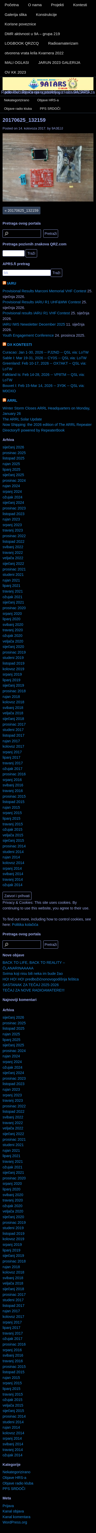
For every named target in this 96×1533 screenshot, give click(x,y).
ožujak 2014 (13, 885)
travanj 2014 (13, 879)
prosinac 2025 (14, 453)
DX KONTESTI (19, 345)
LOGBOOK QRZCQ (22, 43)
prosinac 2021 (14, 569)
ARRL (12, 400)
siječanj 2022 (13, 564)
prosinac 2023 (14, 508)
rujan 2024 (11, 486)
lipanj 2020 (11, 619)
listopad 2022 (14, 541)
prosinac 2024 (14, 480)
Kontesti (80, 5)
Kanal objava (13, 1511)
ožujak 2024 (13, 497)
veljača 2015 (13, 835)
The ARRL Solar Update (22, 419)
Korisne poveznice (20, 24)
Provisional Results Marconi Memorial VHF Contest (44, 291)
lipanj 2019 (11, 680)
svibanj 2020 (13, 625)
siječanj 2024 (13, 502)
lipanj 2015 (11, 818)
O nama (35, 5)
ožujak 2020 (13, 636)
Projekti (57, 5)
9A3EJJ (57, 128)
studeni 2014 (13, 852)
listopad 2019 (14, 663)
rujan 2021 (11, 580)
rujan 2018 (11, 697)
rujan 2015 (11, 807)
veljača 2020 (13, 641)
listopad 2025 (14, 458)
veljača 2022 (13, 558)
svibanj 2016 (13, 785)
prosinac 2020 (14, 608)
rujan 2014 (11, 857)
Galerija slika (16, 14)
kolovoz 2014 (13, 863)
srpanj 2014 (12, 868)
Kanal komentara (16, 1517)
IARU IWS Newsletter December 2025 (34, 324)
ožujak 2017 (13, 769)
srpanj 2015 (12, 813)
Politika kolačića (25, 925)
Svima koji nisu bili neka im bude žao (33, 973)
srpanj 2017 (12, 752)
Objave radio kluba (18, 109)
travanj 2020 (13, 630)
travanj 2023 (13, 530)
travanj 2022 (13, 552)
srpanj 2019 (12, 674)
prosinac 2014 (14, 846)
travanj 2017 (13, 763)
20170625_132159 (24, 120)
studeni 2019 (13, 658)
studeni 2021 (13, 575)
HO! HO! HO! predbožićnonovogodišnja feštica (41, 979)
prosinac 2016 (14, 774)
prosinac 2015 (14, 796)
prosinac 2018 (14, 691)
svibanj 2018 (13, 708)
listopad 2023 (14, 514)
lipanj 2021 (11, 586)
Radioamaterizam (63, 43)
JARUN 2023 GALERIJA (59, 62)
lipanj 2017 (11, 757)
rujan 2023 (11, 519)
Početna (12, 5)
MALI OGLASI (17, 62)
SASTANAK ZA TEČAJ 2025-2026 (31, 985)
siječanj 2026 (13, 447)
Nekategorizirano (16, 100)
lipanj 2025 (11, 469)
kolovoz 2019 (13, 669)
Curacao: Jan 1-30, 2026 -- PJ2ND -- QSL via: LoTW (46, 352)
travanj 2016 (13, 791)
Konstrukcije (46, 14)
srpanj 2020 (12, 614)
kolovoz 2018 (13, 702)
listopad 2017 (14, 735)
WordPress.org (15, 1522)
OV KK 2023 (15, 72)
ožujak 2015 (13, 829)
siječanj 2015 (13, 840)
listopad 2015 (14, 802)
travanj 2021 (13, 591)
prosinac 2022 (14, 536)
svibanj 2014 (13, 874)
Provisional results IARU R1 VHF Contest (36, 313)
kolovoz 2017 (13, 746)
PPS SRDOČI (50, 109)
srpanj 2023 (12, 525)
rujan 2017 (11, 741)
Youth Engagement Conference (28, 335)
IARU (11, 283)
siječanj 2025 (13, 475)
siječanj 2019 (13, 685)
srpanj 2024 (12, 491)
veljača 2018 (13, 713)
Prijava (8, 1506)
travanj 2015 (13, 824)
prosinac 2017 (14, 724)
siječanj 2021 (13, 602)
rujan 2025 (11, 464)
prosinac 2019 (14, 652)
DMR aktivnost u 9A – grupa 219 (32, 34)
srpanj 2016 (12, 780)
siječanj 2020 (13, 647)
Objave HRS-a (48, 100)
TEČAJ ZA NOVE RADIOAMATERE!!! (34, 990)
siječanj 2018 (13, 719)
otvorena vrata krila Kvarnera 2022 (34, 53)
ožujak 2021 (13, 597)
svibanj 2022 (13, 547)
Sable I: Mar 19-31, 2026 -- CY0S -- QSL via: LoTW (45, 358)
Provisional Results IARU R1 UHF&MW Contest (42, 302)
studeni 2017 (13, 730)
